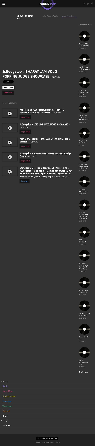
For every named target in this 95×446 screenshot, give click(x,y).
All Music (83, 372)
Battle (5, 386)
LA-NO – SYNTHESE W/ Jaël (83, 362)
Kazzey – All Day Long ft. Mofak (84, 45)
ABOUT (20, 16)
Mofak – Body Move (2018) (83, 291)
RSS (18, 19)
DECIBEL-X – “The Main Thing (84, 314)
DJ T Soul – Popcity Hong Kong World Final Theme (83, 266)
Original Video (8, 396)
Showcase (24, 181)
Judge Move (8, 93)
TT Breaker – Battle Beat (83, 241)
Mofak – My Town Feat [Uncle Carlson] (84, 117)
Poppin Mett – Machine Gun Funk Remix (83, 166)
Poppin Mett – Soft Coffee (83, 142)
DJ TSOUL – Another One (83, 190)
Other (5, 416)
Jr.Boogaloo (8, 88)
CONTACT (29, 16)
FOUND (47, 3)
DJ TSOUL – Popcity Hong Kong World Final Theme (83, 215)
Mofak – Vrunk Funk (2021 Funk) (84, 68)
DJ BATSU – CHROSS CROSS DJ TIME (84, 92)
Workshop (6, 406)
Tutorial (6, 411)
